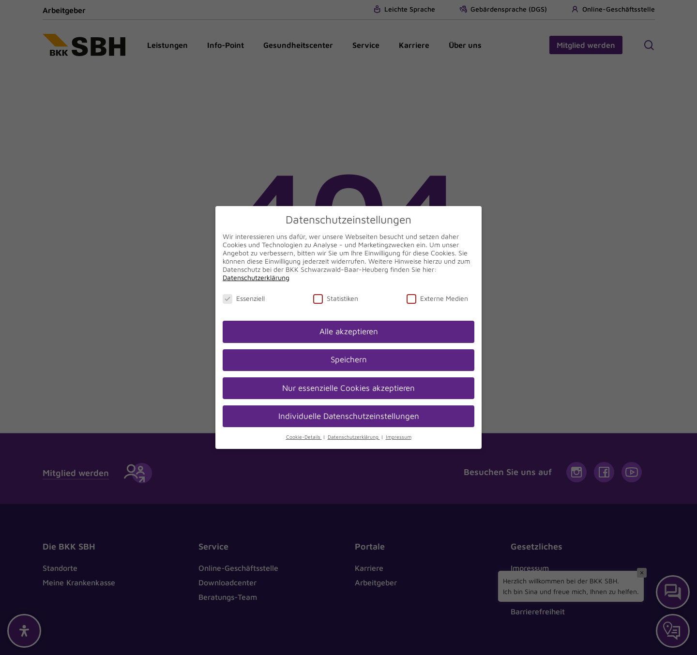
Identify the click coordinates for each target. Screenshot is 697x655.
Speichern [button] (349, 359)
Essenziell (244, 298)
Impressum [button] (398, 437)
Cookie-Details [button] (304, 437)
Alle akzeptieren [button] (348, 331)
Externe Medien (437, 298)
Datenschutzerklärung (256, 277)
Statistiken (335, 298)
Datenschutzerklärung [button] (354, 437)
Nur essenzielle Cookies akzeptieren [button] (348, 388)
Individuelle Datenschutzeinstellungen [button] (348, 416)
